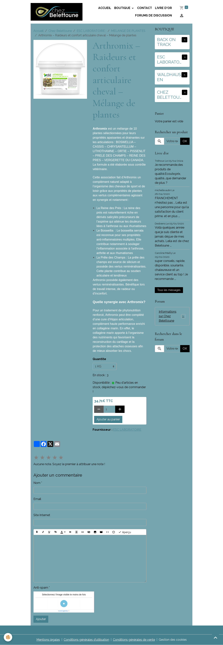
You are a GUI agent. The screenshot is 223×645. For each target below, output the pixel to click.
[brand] (56, 12)
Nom (36, 483)
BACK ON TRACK (166, 42)
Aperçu (124, 532)
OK (185, 141)
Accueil (104, 8)
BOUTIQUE (122, 8)
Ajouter (41, 619)
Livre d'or (163, 8)
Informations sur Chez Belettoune (172, 316)
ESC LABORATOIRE (127, 429)
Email (37, 499)
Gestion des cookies (173, 639)
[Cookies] (8, 637)
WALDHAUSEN (169, 77)
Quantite (99, 359)
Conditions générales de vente (134, 639)
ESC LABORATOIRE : (91, 31)
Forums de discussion (153, 15)
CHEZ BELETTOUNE (168, 95)
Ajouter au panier (108, 419)
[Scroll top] (215, 637)
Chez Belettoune (60, 31)
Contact (144, 8)
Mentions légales (48, 639)
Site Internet (41, 515)
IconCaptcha (63, 611)
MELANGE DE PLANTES (128, 31)
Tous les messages (169, 289)
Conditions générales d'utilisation (86, 639)
